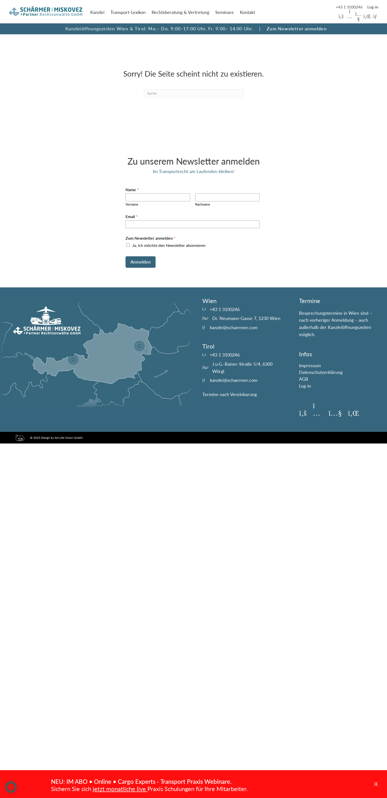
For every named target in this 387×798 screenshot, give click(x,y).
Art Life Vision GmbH (69, 438)
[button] (341, 16)
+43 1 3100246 (349, 6)
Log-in (305, 386)
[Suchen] (193, 93)
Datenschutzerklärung (321, 372)
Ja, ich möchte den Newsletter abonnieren (169, 245)
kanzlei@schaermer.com (234, 327)
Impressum (310, 365)
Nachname (202, 204)
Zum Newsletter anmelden (297, 28)
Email (132, 216)
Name (132, 189)
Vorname (132, 204)
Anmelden (140, 262)
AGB (303, 379)
